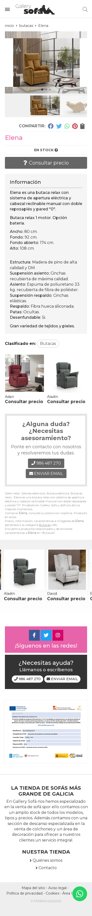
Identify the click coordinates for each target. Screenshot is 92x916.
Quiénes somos (47, 860)
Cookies (52, 893)
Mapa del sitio (33, 888)
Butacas (45, 525)
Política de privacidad (24, 893)
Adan (9, 396)
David (52, 593)
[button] (42, 90)
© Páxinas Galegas (46, 901)
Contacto (48, 867)
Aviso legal (57, 888)
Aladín (52, 396)
